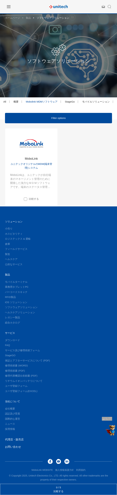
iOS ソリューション (16, 302)
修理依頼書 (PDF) (15, 370)
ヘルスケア (11, 259)
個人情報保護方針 (64, 470)
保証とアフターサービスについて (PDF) (27, 360)
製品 (28, 17)
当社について (12, 401)
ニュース (10, 423)
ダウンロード (12, 340)
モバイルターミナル (16, 281)
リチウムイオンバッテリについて (23, 380)
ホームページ (12, 17)
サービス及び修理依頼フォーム (22, 350)
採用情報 (10, 429)
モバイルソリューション (96, 101)
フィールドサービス (16, 249)
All (4, 101)
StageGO (10, 355)
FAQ (7, 345)
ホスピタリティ (13, 233)
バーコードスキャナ (16, 292)
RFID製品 (10, 297)
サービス (10, 333)
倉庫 (7, 243)
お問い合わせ (13, 446)
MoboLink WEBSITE (42, 470)
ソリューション (13, 221)
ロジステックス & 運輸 (17, 238)
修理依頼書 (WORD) (16, 365)
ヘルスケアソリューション (20, 312)
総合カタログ (12, 322)
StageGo (70, 101)
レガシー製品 (12, 317)
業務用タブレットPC (16, 286)
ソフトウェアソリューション (53, 17)
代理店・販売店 (14, 439)
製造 (7, 254)
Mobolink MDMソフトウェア (42, 101)
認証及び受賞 (12, 413)
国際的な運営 (12, 418)
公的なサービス (13, 264)
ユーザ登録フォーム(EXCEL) (21, 391)
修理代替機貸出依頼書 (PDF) (21, 375)
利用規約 (81, 470)
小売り (8, 228)
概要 (16, 101)
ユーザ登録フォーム (16, 385)
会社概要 (10, 408)
